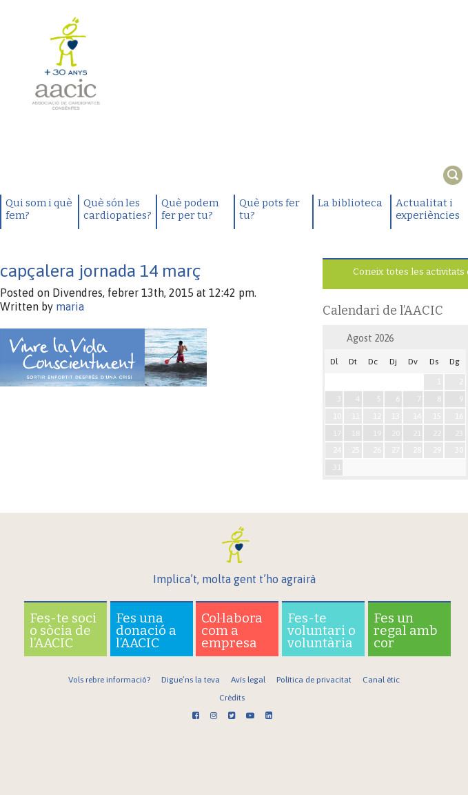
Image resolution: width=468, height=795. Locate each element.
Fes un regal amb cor (406, 630)
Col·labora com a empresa (232, 630)
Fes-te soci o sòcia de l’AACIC (63, 630)
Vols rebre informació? (109, 680)
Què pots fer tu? (269, 209)
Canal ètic (381, 680)
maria (70, 306)
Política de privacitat (314, 680)
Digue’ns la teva (190, 680)
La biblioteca (350, 203)
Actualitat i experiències (428, 209)
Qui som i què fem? (39, 209)
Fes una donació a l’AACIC (146, 630)
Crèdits (232, 698)
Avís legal (248, 680)
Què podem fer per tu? (189, 209)
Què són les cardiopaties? (117, 209)
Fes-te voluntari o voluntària (321, 630)
